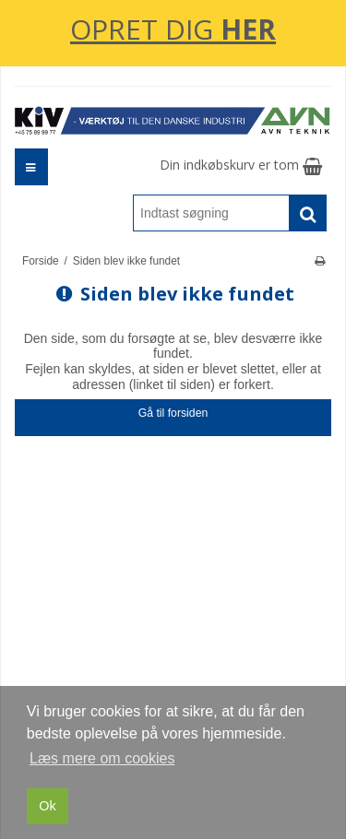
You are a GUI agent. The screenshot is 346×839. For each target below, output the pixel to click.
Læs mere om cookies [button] (102, 758)
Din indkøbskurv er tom (241, 164)
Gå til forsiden (173, 413)
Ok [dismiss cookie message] (47, 805)
